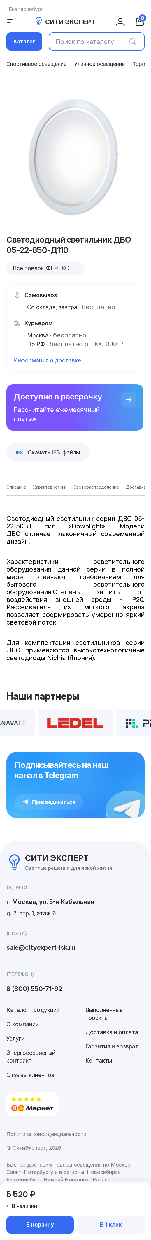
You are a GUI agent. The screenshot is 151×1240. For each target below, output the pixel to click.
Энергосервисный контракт (30, 1056)
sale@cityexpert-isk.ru (40, 947)
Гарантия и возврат (111, 1046)
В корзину (40, 1224)
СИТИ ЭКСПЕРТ (64, 21)
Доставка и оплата (111, 1032)
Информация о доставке (47, 360)
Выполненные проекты (104, 1013)
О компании (22, 1024)
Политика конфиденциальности (46, 1134)
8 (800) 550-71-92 (34, 989)
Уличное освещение (99, 64)
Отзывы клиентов (30, 1074)
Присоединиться (48, 802)
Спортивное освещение (36, 64)
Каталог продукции (33, 1009)
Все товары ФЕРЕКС (44, 268)
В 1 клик (111, 1224)
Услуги (15, 1038)
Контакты (98, 1060)
